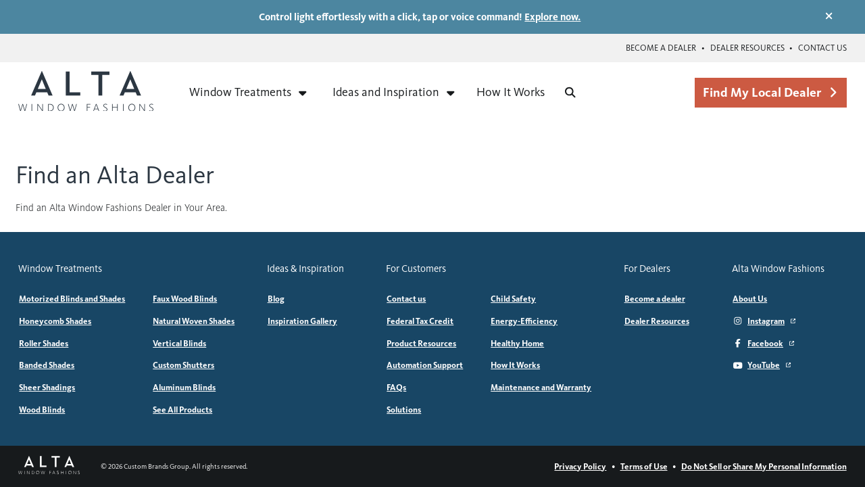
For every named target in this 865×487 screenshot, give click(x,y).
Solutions (404, 409)
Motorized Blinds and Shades (72, 299)
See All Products (182, 409)
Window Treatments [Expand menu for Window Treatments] (248, 92)
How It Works (510, 92)
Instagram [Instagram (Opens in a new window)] (764, 321)
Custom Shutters (183, 365)
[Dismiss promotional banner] (828, 15)
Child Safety (513, 299)
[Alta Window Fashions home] (85, 92)
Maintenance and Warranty (541, 387)
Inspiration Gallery (302, 321)
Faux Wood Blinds (185, 299)
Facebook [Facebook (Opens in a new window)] (763, 343)
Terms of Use (644, 466)
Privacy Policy (580, 466)
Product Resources (421, 343)
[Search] (570, 92)
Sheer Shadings (47, 387)
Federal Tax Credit (420, 321)
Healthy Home (517, 343)
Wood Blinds (42, 409)
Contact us (822, 48)
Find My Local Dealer (770, 92)
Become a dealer (661, 48)
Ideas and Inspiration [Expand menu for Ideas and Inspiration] (394, 92)
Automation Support (425, 365)
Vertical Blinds (179, 343)
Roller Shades (43, 343)
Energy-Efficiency (524, 321)
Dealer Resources (747, 48)
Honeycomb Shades (55, 321)
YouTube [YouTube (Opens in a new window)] (762, 365)
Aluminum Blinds (184, 387)
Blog (276, 299)
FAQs (396, 387)
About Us (750, 299)
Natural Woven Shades (193, 321)
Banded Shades (46, 365)
